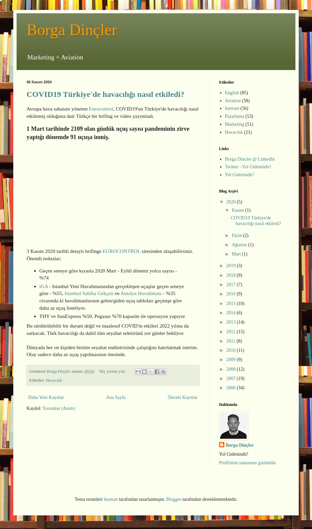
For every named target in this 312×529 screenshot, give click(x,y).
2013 (231, 322)
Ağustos (240, 244)
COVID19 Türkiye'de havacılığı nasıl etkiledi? (106, 94)
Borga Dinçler (72, 29)
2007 (231, 378)
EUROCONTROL (121, 251)
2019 (231, 265)
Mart (237, 254)
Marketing (234, 124)
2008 (231, 369)
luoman (111, 499)
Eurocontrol (101, 109)
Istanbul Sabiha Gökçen (89, 293)
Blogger (173, 499)
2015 (231, 303)
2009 (231, 359)
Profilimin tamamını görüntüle (247, 462)
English (232, 92)
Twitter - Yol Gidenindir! (248, 166)
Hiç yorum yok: (113, 371)
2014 (231, 312)
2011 (231, 341)
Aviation (233, 100)
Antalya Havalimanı (141, 293)
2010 (231, 350)
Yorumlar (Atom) (58, 408)
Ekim (237, 235)
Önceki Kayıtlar (182, 397)
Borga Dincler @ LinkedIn (250, 159)
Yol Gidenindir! (239, 174)
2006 (231, 387)
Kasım (238, 210)
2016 (231, 293)
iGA (43, 286)
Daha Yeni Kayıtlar (46, 397)
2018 (231, 275)
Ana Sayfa (116, 397)
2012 (231, 331)
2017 (231, 284)
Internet (232, 108)
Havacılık (54, 380)
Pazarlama (234, 116)
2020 (231, 201)
